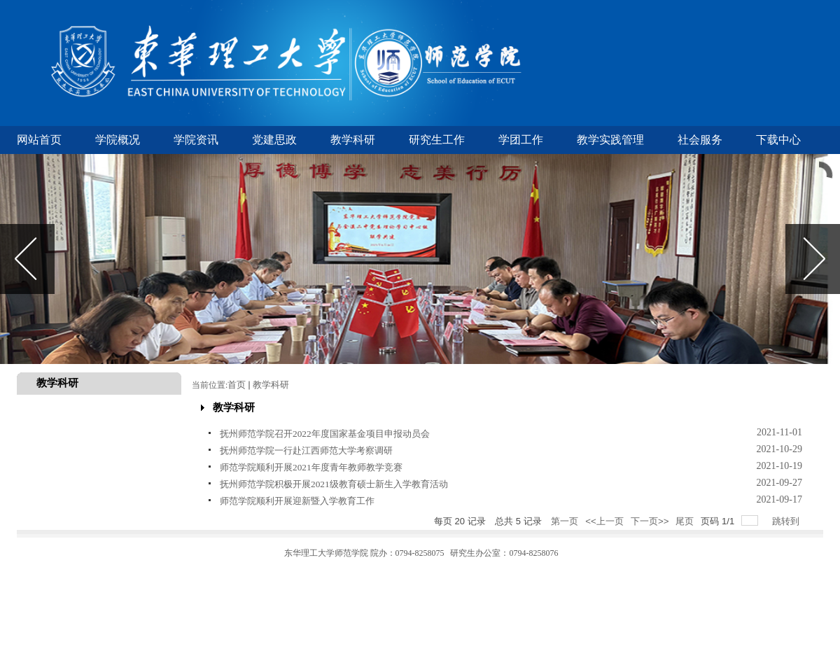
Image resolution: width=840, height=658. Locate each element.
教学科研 (271, 384)
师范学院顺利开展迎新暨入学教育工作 (297, 501)
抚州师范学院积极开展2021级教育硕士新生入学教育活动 (334, 484)
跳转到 (787, 521)
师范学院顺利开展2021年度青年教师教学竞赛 (311, 467)
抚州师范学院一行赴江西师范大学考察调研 (306, 450)
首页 (236, 384)
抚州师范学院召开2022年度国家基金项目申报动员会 (325, 433)
